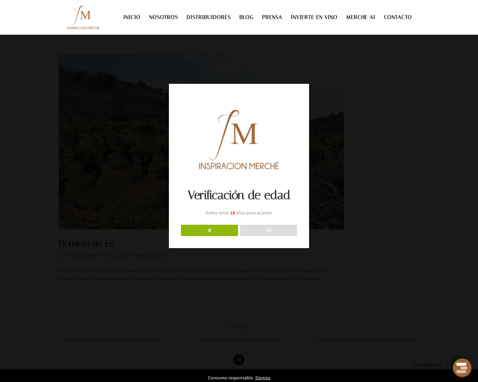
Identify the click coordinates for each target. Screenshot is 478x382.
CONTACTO (398, 17)
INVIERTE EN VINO (314, 17)
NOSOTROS (163, 17)
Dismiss (262, 378)
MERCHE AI (360, 17)
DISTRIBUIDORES (209, 17)
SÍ (209, 230)
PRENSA (272, 17)
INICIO (132, 17)
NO (269, 230)
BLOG (246, 17)
